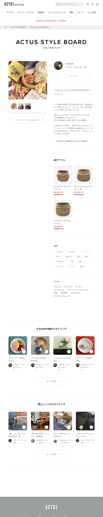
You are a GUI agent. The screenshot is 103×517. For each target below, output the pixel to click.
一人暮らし (59, 252)
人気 (71, 261)
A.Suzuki (69, 64)
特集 (71, 12)
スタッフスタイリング (57, 12)
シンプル (72, 266)
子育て (58, 256)
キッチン (78, 286)
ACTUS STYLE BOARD (18, 27)
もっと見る (92, 12)
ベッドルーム (59, 289)
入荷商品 (40, 12)
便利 (78, 256)
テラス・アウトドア (62, 296)
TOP (5, 27)
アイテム (10, 12)
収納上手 (69, 256)
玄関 (55, 292)
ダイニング (68, 286)
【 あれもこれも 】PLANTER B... (39, 27)
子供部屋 (63, 292)
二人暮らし (72, 252)
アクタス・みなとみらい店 (77, 67)
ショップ (80, 12)
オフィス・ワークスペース (77, 289)
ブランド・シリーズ (25, 12)
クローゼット (75, 292)
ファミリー (85, 252)
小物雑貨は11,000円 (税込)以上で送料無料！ (51, 21)
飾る (86, 256)
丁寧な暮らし (60, 261)
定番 (79, 261)
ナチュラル (59, 266)
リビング (57, 286)
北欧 (81, 266)
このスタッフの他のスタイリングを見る (71, 141)
